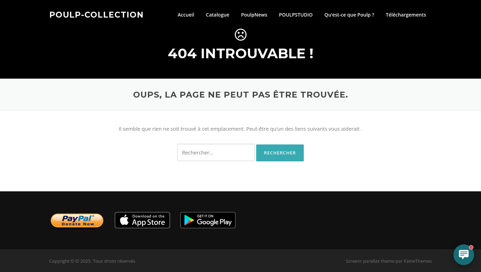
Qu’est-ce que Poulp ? (349, 14)
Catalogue (217, 14)
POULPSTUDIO (296, 14)
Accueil (186, 14)
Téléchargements (406, 14)
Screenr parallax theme (370, 261)
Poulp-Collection (96, 14)
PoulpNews (254, 14)
